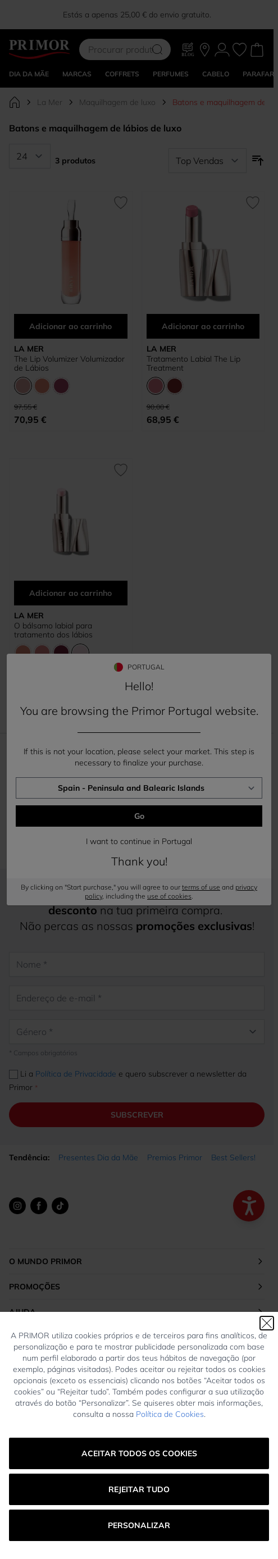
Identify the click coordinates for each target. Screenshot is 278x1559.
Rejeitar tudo (139, 1489)
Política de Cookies (170, 1414)
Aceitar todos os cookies (139, 1453)
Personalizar (139, 1525)
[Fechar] (267, 1323)
